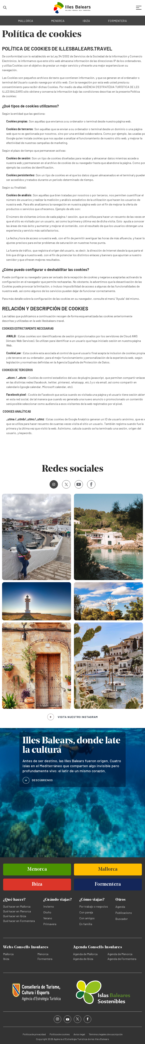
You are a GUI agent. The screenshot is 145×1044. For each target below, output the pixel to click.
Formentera (45, 959)
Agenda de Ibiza (83, 959)
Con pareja (86, 912)
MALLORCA (25, 21)
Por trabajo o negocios (93, 906)
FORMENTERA (117, 21)
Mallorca (8, 954)
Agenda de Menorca (120, 954)
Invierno (48, 906)
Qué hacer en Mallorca (16, 906)
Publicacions (123, 912)
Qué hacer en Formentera (19, 921)
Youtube (78, 484)
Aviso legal (79, 1034)
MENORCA (58, 21)
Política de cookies (60, 1034)
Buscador (121, 919)
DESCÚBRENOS (42, 780)
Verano (47, 918)
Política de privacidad (34, 1034)
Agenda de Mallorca (85, 954)
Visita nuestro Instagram (78, 717)
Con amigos (87, 918)
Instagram (52, 484)
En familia (85, 924)
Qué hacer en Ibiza (14, 916)
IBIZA (86, 21)
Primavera (49, 924)
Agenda (120, 906)
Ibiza (6, 959)
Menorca (43, 954)
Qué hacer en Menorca (17, 911)
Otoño (47, 912)
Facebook (89, 484)
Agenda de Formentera (122, 959)
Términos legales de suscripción (105, 1034)
